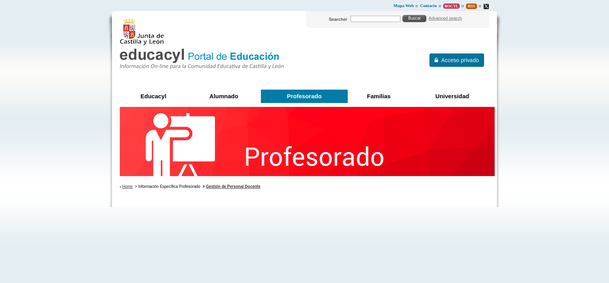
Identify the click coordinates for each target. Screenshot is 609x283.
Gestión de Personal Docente (233, 186)
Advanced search (445, 18)
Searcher (338, 19)
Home (127, 186)
